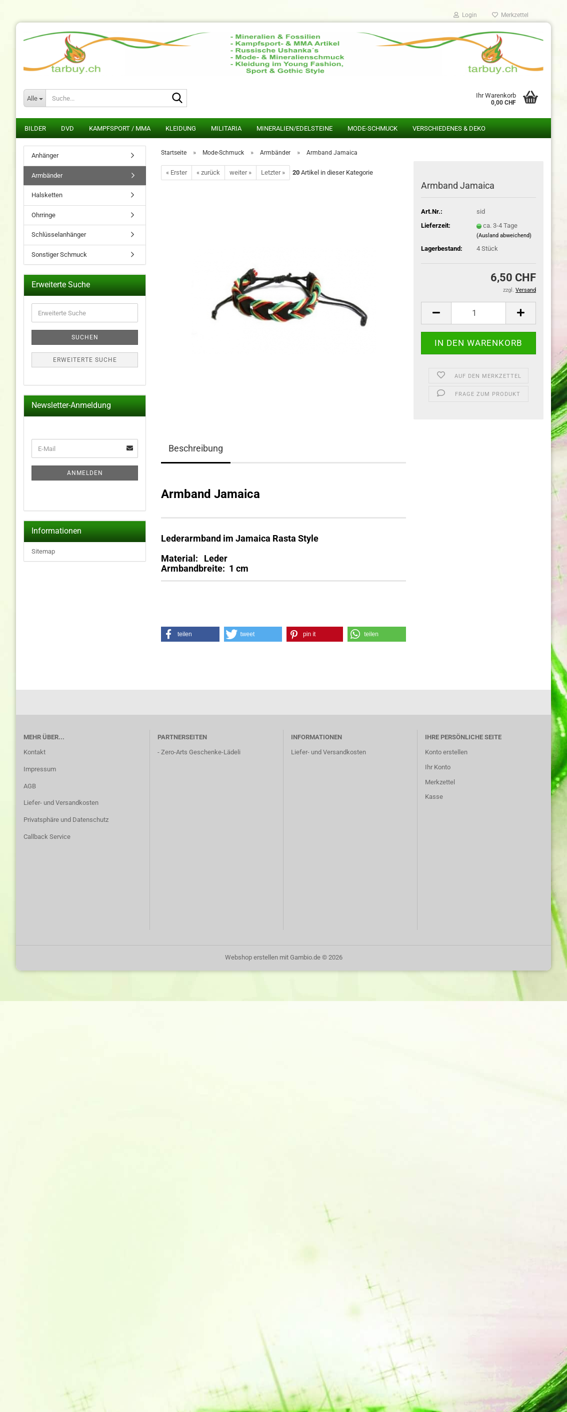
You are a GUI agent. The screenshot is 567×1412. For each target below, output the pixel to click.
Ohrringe (44, 215)
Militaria (226, 128)
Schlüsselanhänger (59, 234)
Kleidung (181, 128)
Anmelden (85, 473)
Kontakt (35, 752)
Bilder (35, 128)
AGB (30, 786)
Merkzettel (510, 15)
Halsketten (47, 195)
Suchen (85, 337)
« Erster (176, 172)
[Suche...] (35, 98)
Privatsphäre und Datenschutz (66, 819)
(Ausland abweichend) (504, 235)
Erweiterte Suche (85, 359)
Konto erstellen (446, 752)
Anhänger (45, 155)
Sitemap (43, 551)
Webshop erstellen (251, 957)
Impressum (40, 769)
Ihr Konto (437, 767)
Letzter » (273, 172)
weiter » (241, 172)
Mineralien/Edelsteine (294, 128)
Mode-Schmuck (373, 128)
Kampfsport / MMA (119, 128)
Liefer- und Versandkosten (61, 802)
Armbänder (47, 175)
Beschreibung (195, 448)
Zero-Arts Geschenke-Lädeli (200, 752)
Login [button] (465, 15)
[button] (436, 313)
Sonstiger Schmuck (59, 254)
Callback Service (47, 836)
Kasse (434, 796)
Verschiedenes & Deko (449, 128)
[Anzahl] (478, 313)
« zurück (208, 172)
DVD (67, 128)
